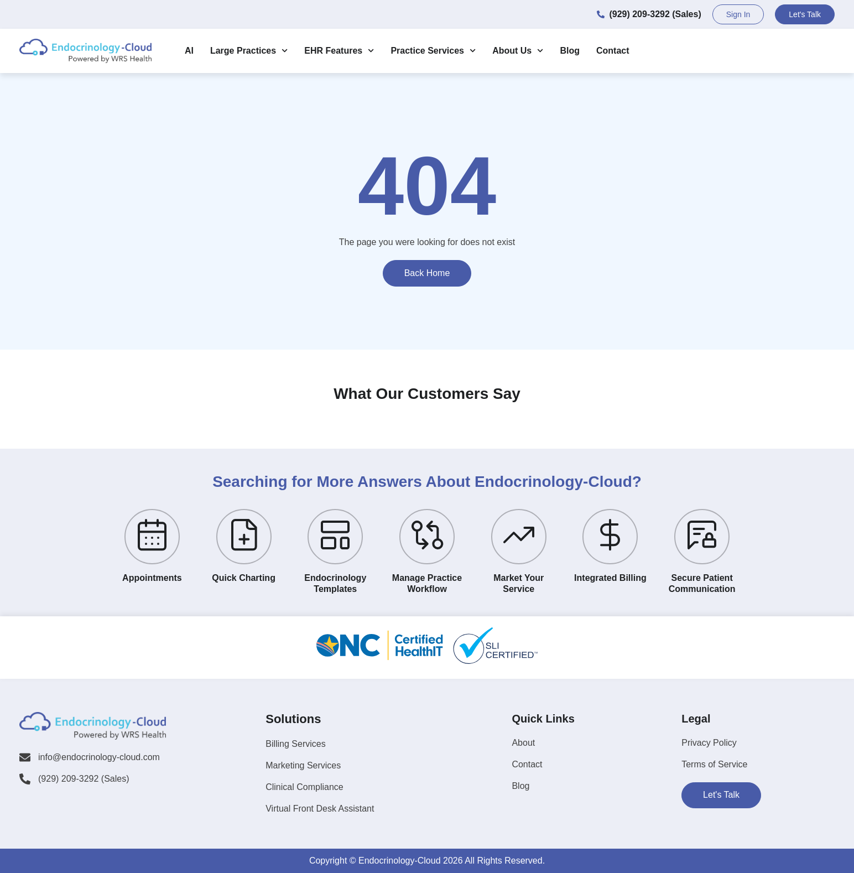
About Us (517, 50)
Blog (570, 50)
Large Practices (249, 50)
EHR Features (339, 50)
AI (189, 50)
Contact (612, 50)
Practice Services (433, 50)
